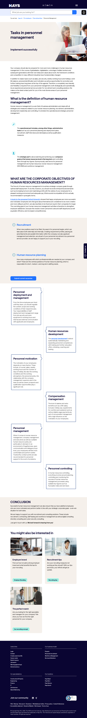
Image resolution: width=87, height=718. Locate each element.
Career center (14, 658)
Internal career (14, 666)
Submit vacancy (14, 660)
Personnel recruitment (51, 653)
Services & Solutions (50, 658)
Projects (47, 651)
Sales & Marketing (15, 689)
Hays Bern (47, 681)
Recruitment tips (37, 18)
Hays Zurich (48, 685)
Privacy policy (48, 704)
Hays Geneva (48, 683)
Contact (12, 653)
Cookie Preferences (58, 704)
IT (10, 685)
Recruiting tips (53, 580)
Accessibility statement (17, 706)
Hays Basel (48, 678)
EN (48, 5)
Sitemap (16, 704)
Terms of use (45, 706)
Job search (13, 662)
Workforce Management (51, 656)
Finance (12, 683)
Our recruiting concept (21, 629)
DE (43, 5)
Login (11, 651)
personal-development (59, 338)
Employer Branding (20, 580)
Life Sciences (14, 687)
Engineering (13, 681)
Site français (37, 706)
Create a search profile (16, 656)
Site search (22, 704)
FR (52, 5)
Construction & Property (16, 678)
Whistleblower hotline (38, 704)
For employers (28, 18)
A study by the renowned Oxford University (25, 199)
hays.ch (20, 18)
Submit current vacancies (23, 278)
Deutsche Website (28, 706)
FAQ (11, 704)
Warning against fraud (16, 664)
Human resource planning (31, 254)
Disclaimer (29, 704)
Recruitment (24, 224)
